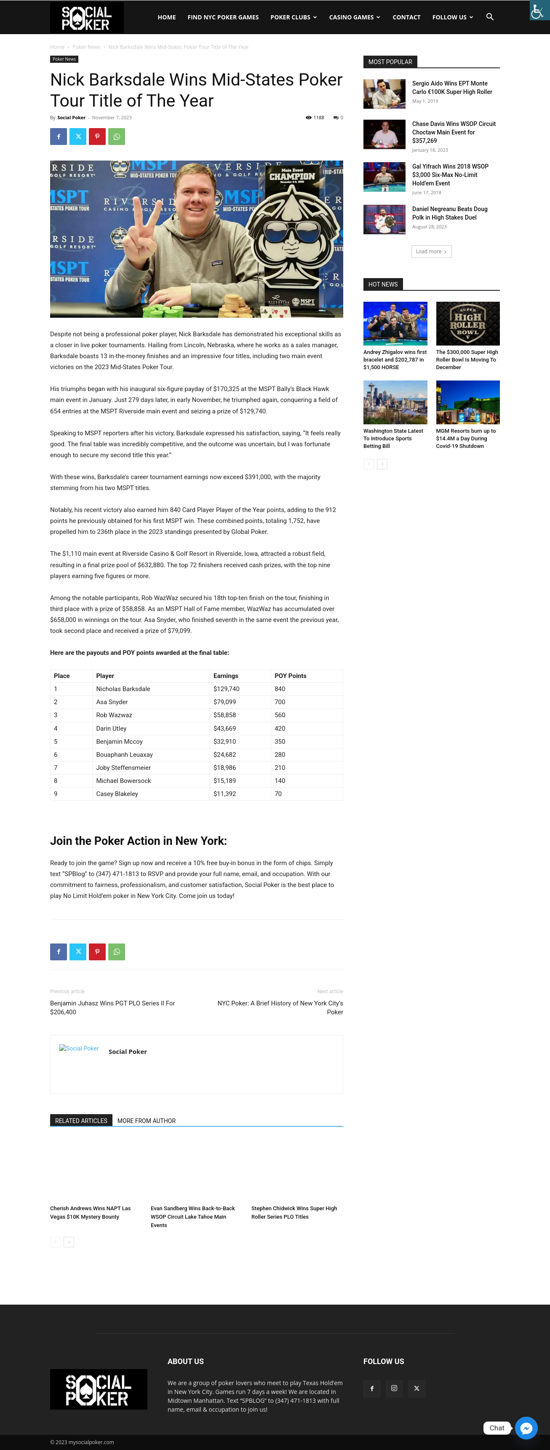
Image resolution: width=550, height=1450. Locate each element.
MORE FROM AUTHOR (146, 1121)
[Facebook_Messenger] (526, 1428)
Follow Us (453, 17)
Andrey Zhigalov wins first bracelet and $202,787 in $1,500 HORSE (395, 359)
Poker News (86, 47)
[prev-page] (55, 1242)
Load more (432, 251)
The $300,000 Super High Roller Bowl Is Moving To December (467, 359)
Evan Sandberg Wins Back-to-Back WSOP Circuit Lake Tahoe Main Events (193, 1216)
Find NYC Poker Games (223, 17)
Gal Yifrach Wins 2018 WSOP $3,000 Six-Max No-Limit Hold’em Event (450, 175)
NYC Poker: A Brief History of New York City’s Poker (280, 1008)
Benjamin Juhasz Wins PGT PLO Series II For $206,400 (112, 1008)
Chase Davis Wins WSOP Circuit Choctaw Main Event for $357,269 (454, 132)
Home (167, 17)
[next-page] (69, 1242)
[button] (490, 18)
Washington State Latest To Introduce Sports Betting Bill (393, 438)
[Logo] (87, 17)
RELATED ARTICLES (81, 1121)
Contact (406, 17)
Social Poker (71, 117)
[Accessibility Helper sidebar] (540, 10)
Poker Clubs (293, 17)
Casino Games (355, 17)
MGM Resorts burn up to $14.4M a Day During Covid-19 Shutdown (466, 438)
